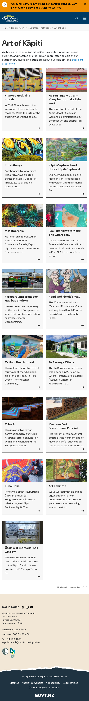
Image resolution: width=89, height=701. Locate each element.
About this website (32, 683)
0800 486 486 (21, 634)
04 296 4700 (18, 629)
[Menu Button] (84, 18)
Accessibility (53, 683)
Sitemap (14, 683)
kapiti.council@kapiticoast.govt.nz (21, 642)
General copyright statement (45, 687)
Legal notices (70, 683)
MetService (54, 7)
